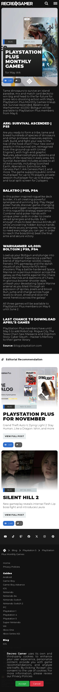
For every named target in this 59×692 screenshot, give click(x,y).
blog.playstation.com (28, 345)
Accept (22, 683)
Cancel (36, 683)
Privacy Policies (22, 676)
